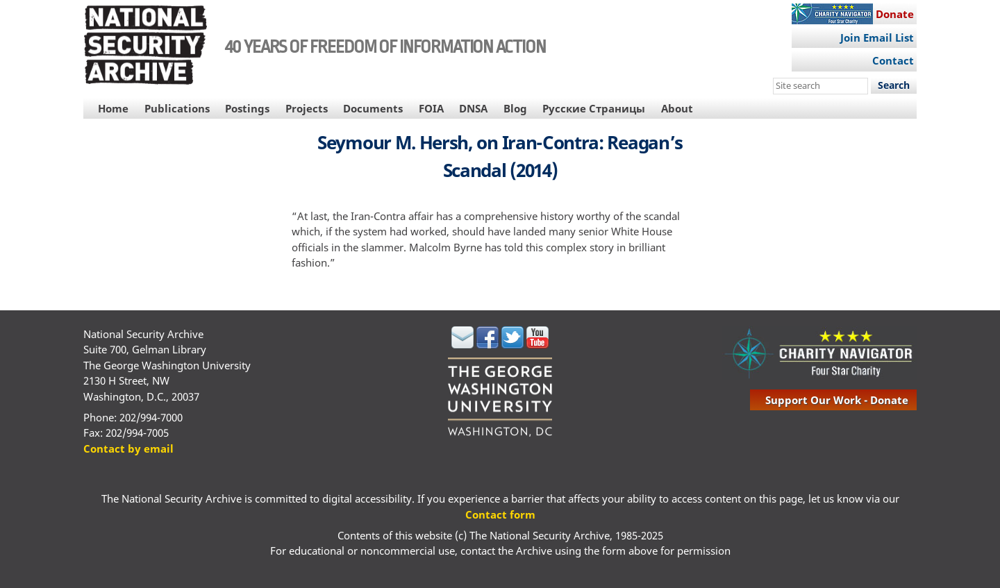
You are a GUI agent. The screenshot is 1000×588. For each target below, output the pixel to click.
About (677, 108)
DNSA (473, 108)
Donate (895, 14)
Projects (306, 108)
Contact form (500, 514)
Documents (373, 108)
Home (113, 108)
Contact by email (128, 448)
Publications (177, 108)
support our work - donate (836, 400)
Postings (247, 108)
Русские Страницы (593, 108)
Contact (893, 60)
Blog (515, 108)
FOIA (431, 108)
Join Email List (877, 37)
